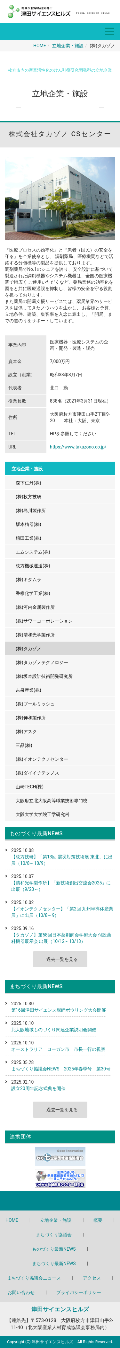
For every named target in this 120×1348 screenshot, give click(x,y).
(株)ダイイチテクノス (37, 773)
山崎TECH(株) (30, 786)
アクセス (92, 1278)
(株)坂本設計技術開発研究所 (44, 676)
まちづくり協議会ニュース (34, 1278)
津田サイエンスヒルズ (60, 1309)
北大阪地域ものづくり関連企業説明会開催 (53, 1029)
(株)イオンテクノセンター (42, 759)
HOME (39, 45)
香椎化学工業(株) (33, 593)
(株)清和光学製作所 (35, 634)
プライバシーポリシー (78, 1292)
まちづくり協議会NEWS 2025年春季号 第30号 (60, 1068)
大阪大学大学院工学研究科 (42, 814)
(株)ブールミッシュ (35, 703)
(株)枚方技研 (28, 496)
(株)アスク (26, 731)
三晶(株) (24, 745)
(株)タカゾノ (28, 648)
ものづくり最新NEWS (54, 1249)
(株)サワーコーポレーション (44, 621)
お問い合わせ (21, 1292)
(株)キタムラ (28, 579)
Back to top (60, 1201)
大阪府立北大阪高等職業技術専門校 (51, 800)
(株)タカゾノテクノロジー (42, 662)
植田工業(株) (28, 538)
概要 (97, 1220)
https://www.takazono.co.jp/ (78, 446)
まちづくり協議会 (54, 1234)
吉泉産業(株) (28, 690)
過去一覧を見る (62, 959)
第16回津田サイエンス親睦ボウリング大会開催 (58, 1010)
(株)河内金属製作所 (35, 607)
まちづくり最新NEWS (54, 1263)
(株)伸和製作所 (31, 717)
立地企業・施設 (68, 45)
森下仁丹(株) (28, 482)
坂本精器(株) (28, 524)
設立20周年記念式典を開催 (38, 1088)
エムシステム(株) (33, 551)
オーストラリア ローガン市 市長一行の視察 (58, 1049)
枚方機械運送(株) (33, 565)
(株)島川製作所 (31, 510)
